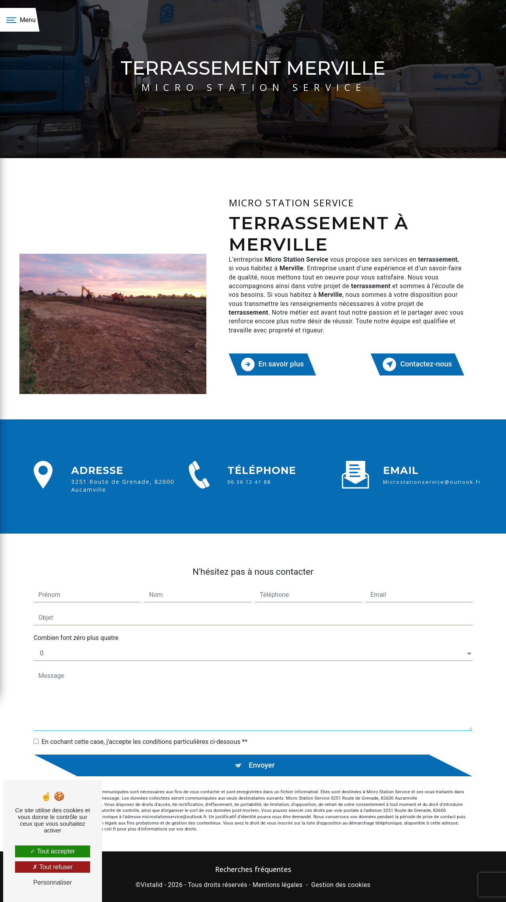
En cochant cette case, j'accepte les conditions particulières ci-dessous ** (144, 731)
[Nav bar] (20, 20)
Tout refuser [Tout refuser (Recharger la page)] (52, 867)
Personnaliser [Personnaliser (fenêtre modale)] (52, 882)
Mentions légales (277, 884)
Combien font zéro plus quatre (76, 627)
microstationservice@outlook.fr (432, 472)
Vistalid (152, 884)
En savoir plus (273, 364)
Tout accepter (52, 851)
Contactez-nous (416, 364)
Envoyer (262, 755)
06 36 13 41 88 (249, 490)
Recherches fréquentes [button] (253, 869)
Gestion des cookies (340, 884)
